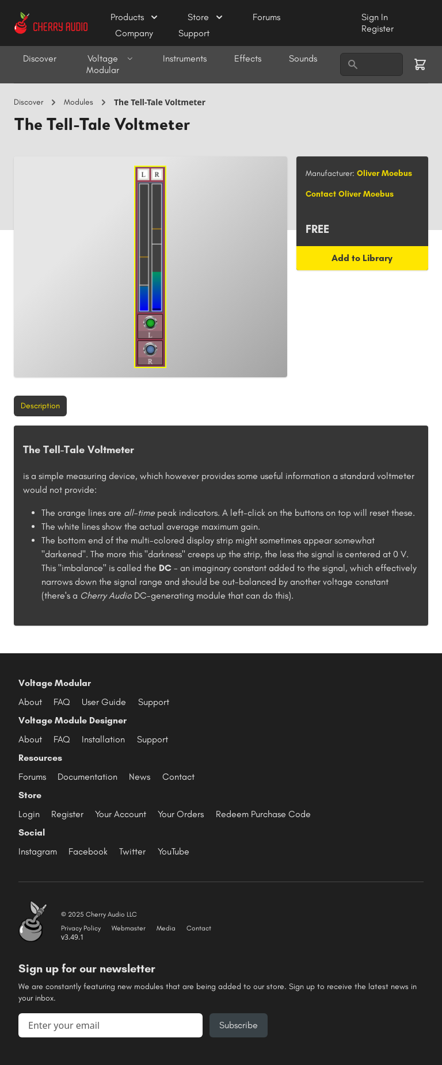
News (139, 776)
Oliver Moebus (384, 173)
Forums (266, 17)
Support (193, 33)
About (30, 701)
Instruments (185, 58)
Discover (39, 58)
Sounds (303, 58)
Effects (247, 58)
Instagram (37, 851)
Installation (103, 739)
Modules (78, 102)
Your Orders (181, 814)
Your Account (120, 814)
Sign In (374, 17)
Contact (178, 776)
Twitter (132, 851)
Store (206, 17)
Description (40, 406)
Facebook (88, 851)
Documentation (87, 776)
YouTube (173, 851)
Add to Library (362, 257)
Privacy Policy (81, 928)
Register (377, 28)
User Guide (104, 701)
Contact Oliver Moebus (350, 194)
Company (135, 33)
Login (29, 814)
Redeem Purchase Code (263, 814)
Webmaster (129, 928)
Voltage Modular (109, 64)
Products (135, 17)
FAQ (62, 701)
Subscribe (238, 1025)
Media (166, 928)
